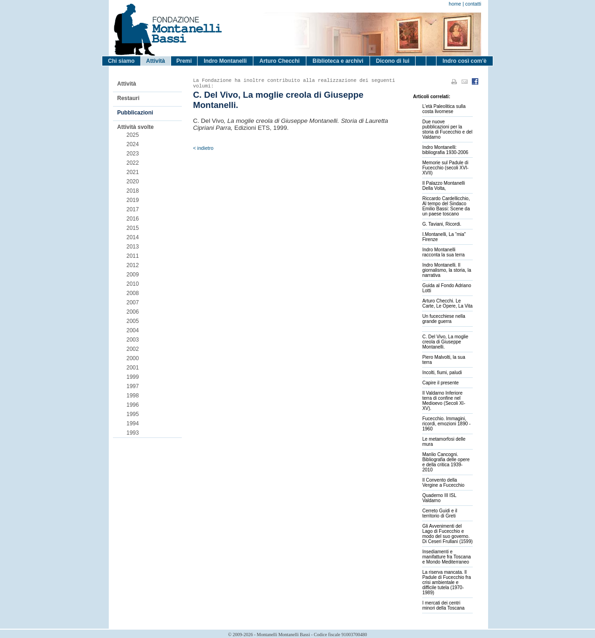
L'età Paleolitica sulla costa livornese (443, 109)
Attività (155, 61)
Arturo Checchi (279, 61)
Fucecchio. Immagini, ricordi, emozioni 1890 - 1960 (446, 423)
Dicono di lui (393, 61)
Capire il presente (440, 382)
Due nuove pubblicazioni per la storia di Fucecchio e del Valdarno (447, 129)
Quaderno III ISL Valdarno (439, 498)
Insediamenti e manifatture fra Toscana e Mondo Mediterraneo (446, 556)
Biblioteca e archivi (337, 61)
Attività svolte (135, 127)
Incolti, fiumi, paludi (442, 372)
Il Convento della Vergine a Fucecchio (443, 482)
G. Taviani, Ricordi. (441, 224)
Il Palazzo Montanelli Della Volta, (443, 186)
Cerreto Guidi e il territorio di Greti (439, 513)
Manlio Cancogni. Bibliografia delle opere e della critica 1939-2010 (445, 462)
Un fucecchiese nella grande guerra (443, 319)
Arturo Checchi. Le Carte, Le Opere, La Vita (447, 303)
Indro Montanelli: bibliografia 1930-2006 (445, 150)
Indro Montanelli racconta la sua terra (443, 252)
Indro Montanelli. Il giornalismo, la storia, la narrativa (446, 270)
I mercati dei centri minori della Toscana (443, 605)
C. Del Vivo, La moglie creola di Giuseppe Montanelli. (445, 341)
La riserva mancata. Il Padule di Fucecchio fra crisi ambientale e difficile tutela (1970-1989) (446, 582)
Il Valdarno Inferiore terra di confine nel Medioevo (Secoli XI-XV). (443, 400)
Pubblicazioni (135, 112)
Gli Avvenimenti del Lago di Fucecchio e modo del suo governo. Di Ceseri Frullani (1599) (447, 534)
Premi (184, 61)
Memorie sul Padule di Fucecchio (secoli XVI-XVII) (445, 167)
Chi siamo (121, 61)
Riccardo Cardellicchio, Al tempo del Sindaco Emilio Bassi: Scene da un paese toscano (445, 206)
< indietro (203, 148)
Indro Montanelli (225, 61)
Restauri (128, 98)
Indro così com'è (465, 61)
